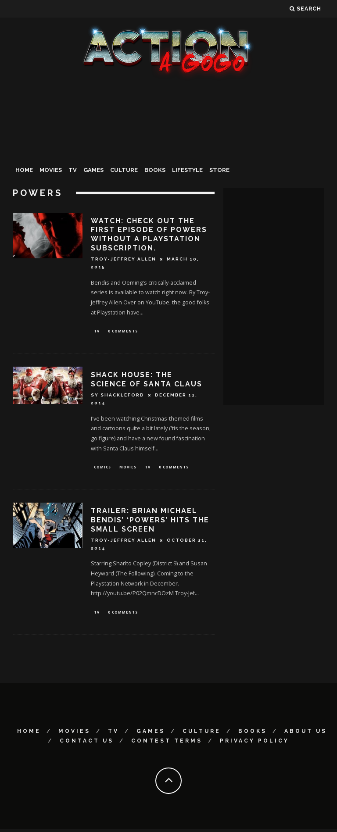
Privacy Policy (254, 744)
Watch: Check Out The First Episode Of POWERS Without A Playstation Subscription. (149, 234)
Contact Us (87, 744)
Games (93, 170)
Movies (50, 170)
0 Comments (123, 331)
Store (219, 170)
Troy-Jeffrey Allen (123, 259)
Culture (124, 170)
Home (24, 170)
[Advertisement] (168, 146)
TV (72, 170)
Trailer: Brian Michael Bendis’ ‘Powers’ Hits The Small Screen (150, 522)
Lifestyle (187, 170)
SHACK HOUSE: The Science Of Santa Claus (146, 380)
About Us (305, 734)
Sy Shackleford (117, 396)
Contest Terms (166, 744)
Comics (102, 468)
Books (154, 170)
